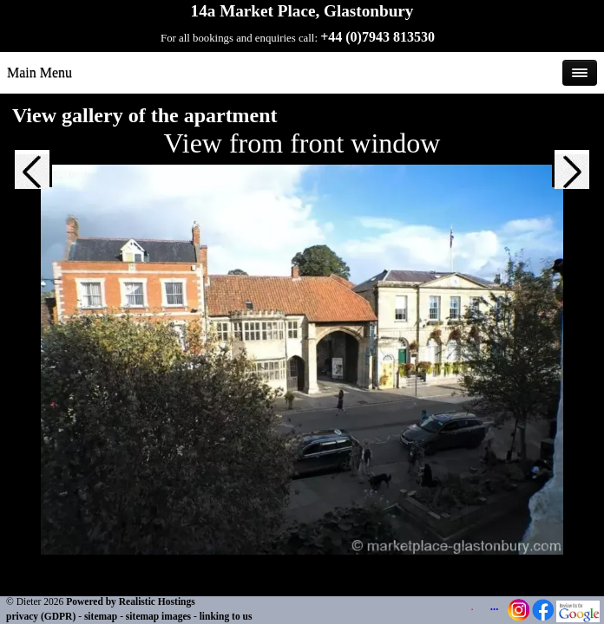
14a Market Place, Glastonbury (302, 11)
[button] (32, 184)
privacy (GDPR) (41, 616)
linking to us (226, 616)
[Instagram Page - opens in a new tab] (518, 617)
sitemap (100, 616)
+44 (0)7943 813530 (377, 36)
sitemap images (158, 616)
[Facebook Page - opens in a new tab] (543, 617)
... (494, 607)
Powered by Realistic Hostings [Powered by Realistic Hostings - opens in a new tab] (130, 601)
